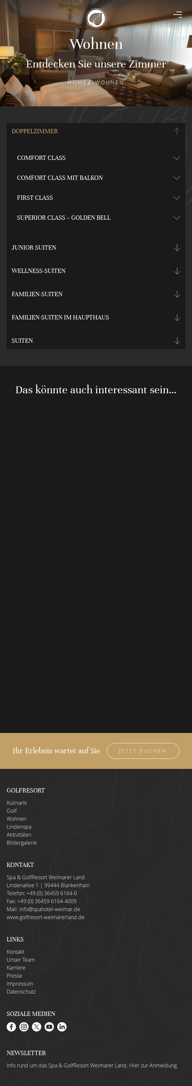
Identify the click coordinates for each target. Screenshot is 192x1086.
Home (77, 82)
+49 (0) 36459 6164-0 (52, 893)
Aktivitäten (19, 834)
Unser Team (21, 959)
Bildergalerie (22, 842)
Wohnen (16, 818)
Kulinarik (17, 802)
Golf (12, 810)
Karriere (16, 967)
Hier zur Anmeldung (153, 1065)
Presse (14, 975)
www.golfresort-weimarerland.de (46, 917)
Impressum (20, 983)
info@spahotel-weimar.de (49, 909)
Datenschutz (21, 991)
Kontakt (15, 951)
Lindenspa (19, 826)
